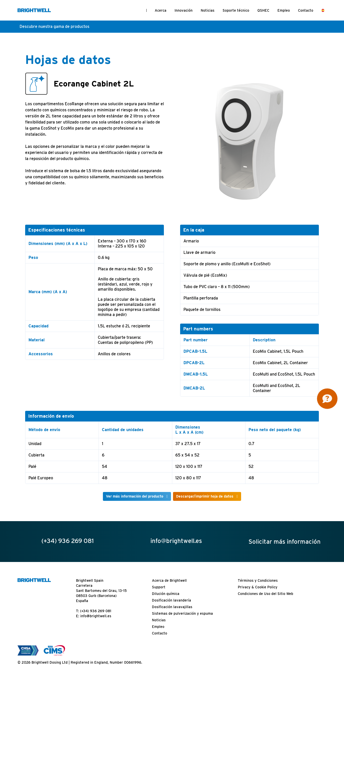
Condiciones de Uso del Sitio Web (265, 594)
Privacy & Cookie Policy (257, 587)
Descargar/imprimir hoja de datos (204, 496)
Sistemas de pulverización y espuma (182, 613)
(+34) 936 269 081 (95, 611)
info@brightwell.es (95, 616)
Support (158, 587)
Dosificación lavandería (171, 600)
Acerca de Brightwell (169, 580)
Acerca (160, 10)
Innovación (184, 10)
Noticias (207, 10)
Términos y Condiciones (258, 580)
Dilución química (165, 594)
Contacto (305, 10)
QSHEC (263, 10)
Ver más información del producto (134, 496)
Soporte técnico (236, 10)
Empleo (283, 10)
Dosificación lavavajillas (172, 607)
